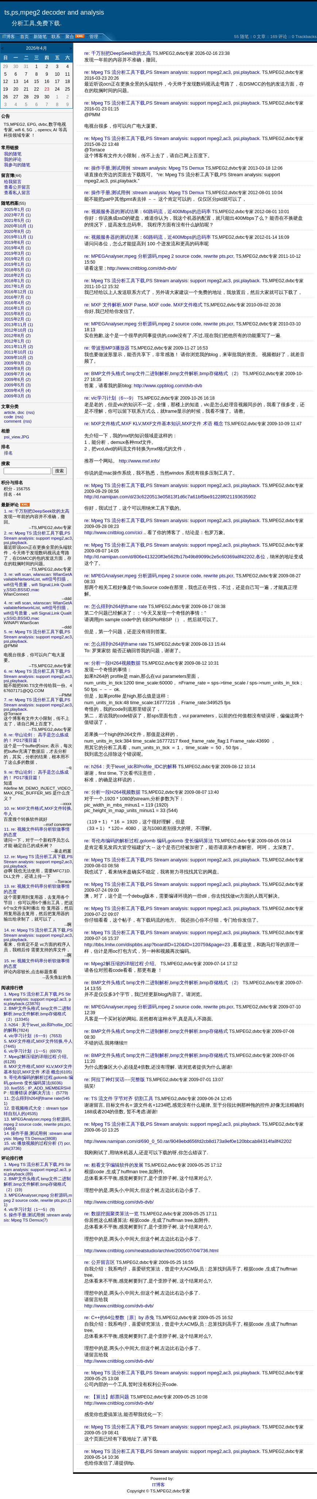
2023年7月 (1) (17, 215)
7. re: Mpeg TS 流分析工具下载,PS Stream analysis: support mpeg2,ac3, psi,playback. (38, 704)
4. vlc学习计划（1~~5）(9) (29, 1209)
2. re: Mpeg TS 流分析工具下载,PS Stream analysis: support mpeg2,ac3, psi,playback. (38, 538)
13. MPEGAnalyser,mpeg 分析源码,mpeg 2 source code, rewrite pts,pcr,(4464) (37, 1124)
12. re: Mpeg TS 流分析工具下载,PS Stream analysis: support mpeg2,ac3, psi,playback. (38, 861)
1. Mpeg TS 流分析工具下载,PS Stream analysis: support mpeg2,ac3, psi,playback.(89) (37, 1169)
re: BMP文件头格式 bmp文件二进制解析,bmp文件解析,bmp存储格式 (156, 1031)
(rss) (30, 412)
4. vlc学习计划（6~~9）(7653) (33, 1036)
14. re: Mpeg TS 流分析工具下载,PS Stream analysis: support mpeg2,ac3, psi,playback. (38, 935)
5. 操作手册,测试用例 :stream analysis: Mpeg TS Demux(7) (37, 1217)
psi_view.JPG (16, 437)
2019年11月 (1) (18, 237)
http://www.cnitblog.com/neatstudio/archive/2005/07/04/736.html (151, 1250)
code (8, 417)
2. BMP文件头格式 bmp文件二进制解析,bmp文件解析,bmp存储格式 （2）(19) (37, 1184)
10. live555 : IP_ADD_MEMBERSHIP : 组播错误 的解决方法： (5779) (37, 1090)
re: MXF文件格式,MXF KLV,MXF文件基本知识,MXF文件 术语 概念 (153, 423)
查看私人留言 (17, 192)
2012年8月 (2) (17, 335)
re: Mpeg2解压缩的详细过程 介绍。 (121, 963)
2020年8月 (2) (17, 231)
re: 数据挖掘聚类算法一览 (111, 1213)
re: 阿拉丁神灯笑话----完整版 (114, 1079)
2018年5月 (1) (17, 270)
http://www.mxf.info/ (139, 461)
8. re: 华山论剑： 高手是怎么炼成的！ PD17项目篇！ (36, 738)
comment (12, 421)
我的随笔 (13, 154)
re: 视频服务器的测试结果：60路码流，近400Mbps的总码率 (147, 211)
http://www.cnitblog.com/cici (113, 532)
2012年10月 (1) (18, 330)
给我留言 (13, 182)
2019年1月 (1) (17, 264)
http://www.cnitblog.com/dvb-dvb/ (142, 268)
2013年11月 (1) (18, 324)
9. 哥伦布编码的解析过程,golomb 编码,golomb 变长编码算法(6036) (38, 1080)
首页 (24, 36)
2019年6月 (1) (17, 242)
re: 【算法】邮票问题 (106, 1397)
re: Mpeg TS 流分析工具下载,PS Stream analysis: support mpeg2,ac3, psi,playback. (172, 72)
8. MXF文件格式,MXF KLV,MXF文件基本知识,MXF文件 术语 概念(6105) (38, 1069)
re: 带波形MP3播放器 (106, 348)
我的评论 (13, 159)
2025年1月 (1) (17, 209)
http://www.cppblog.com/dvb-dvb (168, 385)
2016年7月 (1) (17, 297)
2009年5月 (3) (17, 385)
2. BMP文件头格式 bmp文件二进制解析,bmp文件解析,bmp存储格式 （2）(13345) (37, 1014)
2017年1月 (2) (17, 286)
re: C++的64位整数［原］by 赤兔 (119, 1317)
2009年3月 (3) (17, 396)
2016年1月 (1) (17, 308)
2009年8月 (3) (17, 368)
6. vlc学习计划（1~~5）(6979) (33, 1051)
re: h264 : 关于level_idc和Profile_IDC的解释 (130, 766)
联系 (55, 36)
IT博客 (9, 36)
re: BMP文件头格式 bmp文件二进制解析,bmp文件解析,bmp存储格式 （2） (162, 373)
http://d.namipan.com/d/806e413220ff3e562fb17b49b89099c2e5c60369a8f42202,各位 (174, 556)
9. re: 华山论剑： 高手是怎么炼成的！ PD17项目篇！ (36, 775)
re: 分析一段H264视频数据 (112, 663)
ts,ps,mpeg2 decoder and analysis (54, 12)
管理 (93, 36)
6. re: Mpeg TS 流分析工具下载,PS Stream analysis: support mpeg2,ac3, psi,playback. (38, 676)
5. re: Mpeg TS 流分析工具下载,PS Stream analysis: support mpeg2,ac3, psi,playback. (38, 636)
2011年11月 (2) (18, 346)
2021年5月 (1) (17, 220)
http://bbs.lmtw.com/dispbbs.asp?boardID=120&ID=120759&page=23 (157, 944)
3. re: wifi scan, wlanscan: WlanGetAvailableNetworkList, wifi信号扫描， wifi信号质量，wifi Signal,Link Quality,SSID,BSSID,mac (38, 582)
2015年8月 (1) (17, 313)
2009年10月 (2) (18, 357)
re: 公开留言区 (99, 1262)
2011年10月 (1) (18, 352)
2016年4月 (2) (17, 303)
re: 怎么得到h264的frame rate (115, 606)
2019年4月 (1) (17, 248)
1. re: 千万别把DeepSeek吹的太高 (36, 511)
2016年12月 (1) (18, 292)
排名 (8, 453)
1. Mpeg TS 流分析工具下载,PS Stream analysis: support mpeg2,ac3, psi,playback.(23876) (37, 999)
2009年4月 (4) (17, 390)
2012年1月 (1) (17, 341)
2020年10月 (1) (18, 226)
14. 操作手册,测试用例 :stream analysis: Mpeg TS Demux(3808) (37, 1136)
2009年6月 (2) (17, 379)
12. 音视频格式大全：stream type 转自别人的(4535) (36, 1111)
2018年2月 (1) (17, 275)
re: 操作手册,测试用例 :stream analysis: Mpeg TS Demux (144, 168)
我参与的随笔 (17, 165)
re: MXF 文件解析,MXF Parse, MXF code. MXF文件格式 (143, 304)
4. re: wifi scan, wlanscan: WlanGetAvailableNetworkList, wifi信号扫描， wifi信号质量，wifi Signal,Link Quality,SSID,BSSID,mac (38, 610)
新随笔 (40, 36)
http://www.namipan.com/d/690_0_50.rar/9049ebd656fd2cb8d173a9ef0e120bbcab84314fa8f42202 (187, 1141)
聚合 (69, 36)
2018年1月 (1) (17, 281)
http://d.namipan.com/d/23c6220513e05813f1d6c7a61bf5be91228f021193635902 (170, 496)
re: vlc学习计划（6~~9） (110, 398)
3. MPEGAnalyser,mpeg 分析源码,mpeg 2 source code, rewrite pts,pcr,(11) (38, 1200)
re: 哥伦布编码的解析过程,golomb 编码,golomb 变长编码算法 (148, 840)
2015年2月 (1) (17, 319)
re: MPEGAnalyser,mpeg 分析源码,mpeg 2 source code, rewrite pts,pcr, (159, 256)
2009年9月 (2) (17, 363)
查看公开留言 (17, 187)
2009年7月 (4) (17, 374)
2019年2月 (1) (17, 259)
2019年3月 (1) (17, 253)
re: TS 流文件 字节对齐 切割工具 (118, 1098)
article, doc (14, 412)
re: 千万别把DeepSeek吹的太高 (117, 53)
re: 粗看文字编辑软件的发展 (113, 1165)
